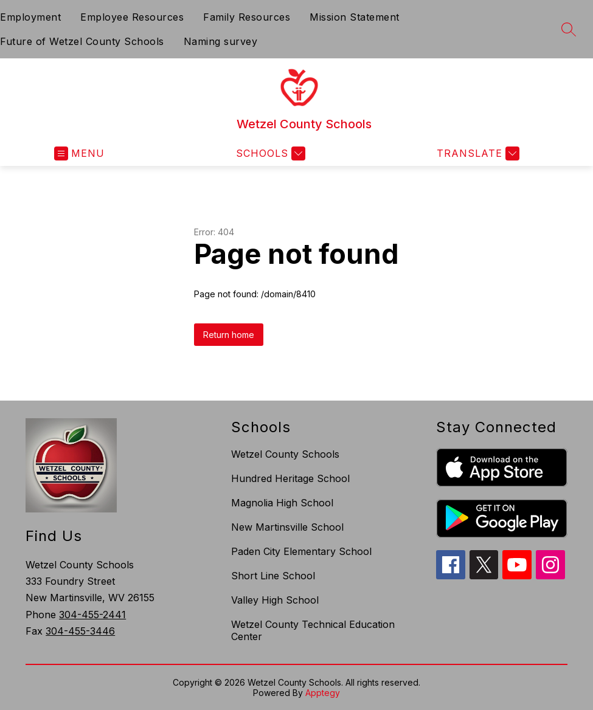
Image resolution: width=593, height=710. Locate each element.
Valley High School (275, 600)
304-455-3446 (80, 631)
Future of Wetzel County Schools (82, 41)
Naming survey (221, 41)
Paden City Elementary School (301, 551)
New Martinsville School (287, 527)
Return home (228, 334)
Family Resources (246, 17)
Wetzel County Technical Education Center (313, 630)
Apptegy (322, 693)
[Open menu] (79, 153)
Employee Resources (132, 17)
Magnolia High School (282, 503)
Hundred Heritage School (290, 478)
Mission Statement (355, 17)
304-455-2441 (92, 614)
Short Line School (273, 576)
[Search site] (568, 29)
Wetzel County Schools (285, 454)
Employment (30, 17)
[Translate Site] (476, 153)
